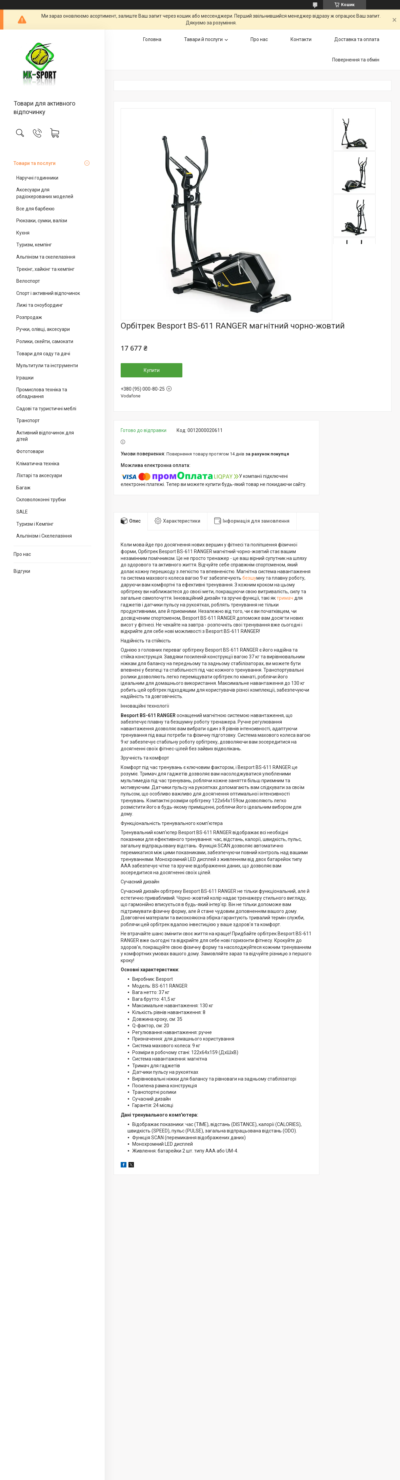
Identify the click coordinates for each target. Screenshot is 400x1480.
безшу (248, 578)
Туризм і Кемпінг (35, 524)
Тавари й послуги (203, 39)
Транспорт (28, 420)
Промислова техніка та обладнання (41, 393)
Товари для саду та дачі (43, 353)
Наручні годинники (37, 178)
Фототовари (30, 451)
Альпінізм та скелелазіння (45, 257)
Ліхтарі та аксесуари (39, 475)
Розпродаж (29, 317)
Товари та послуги (35, 163)
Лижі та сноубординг (39, 305)
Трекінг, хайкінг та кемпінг (45, 269)
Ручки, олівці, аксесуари (43, 329)
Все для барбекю (35, 208)
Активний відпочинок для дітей (45, 436)
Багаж (23, 487)
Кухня (22, 233)
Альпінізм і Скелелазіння (44, 536)
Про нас (22, 554)
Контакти (301, 39)
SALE (22, 511)
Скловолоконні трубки (41, 499)
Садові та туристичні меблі (46, 408)
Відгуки (22, 571)
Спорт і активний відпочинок (48, 293)
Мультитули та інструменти (47, 365)
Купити (152, 370)
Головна (152, 39)
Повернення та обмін (355, 59)
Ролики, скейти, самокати (44, 341)
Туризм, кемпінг (34, 244)
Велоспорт (28, 281)
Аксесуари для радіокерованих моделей (44, 193)
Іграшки (25, 377)
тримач (284, 598)
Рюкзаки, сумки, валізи (41, 220)
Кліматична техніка (37, 463)
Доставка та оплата (356, 39)
